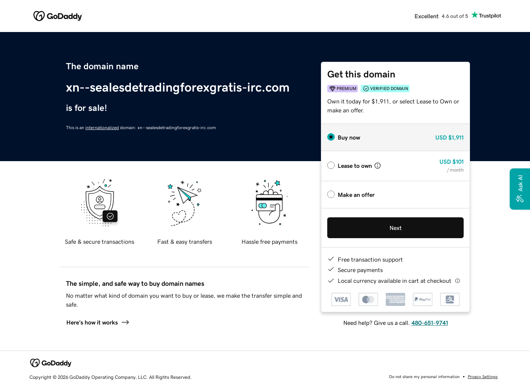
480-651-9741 (429, 323)
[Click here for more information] (457, 281)
